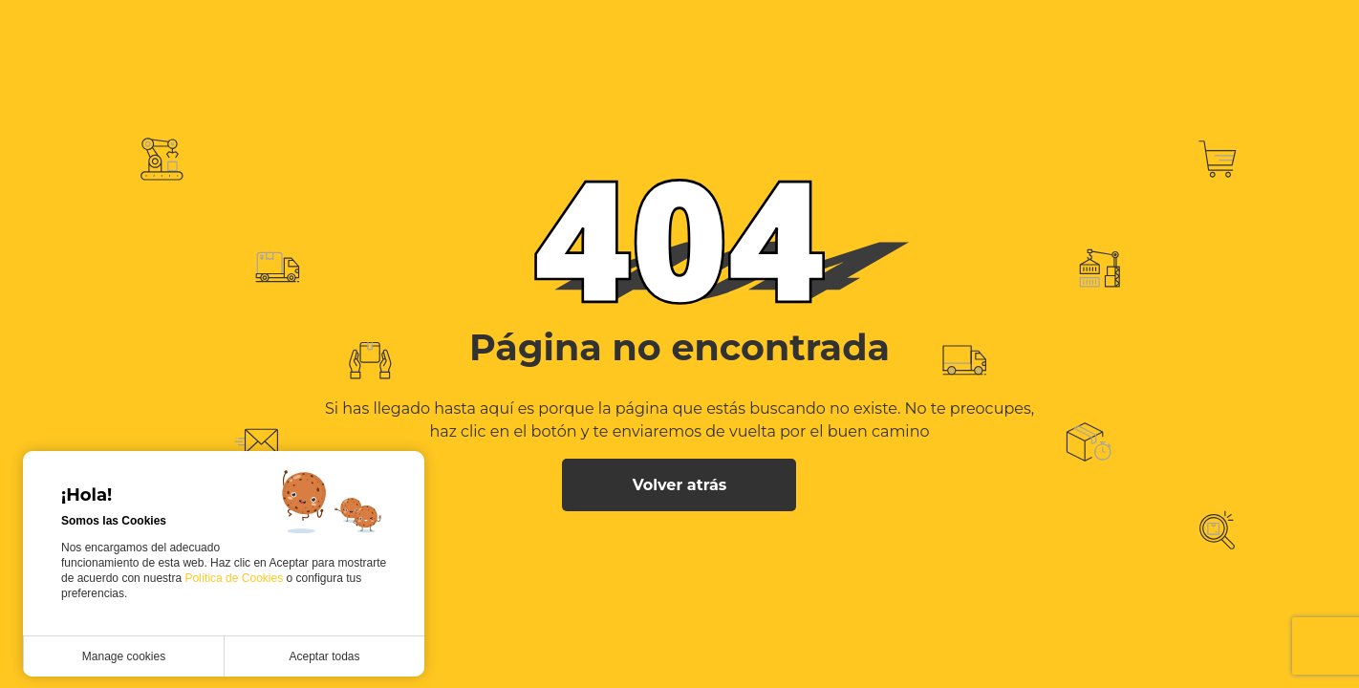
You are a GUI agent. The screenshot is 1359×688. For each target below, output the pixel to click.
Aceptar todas (324, 656)
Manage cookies (123, 656)
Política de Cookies (235, 578)
